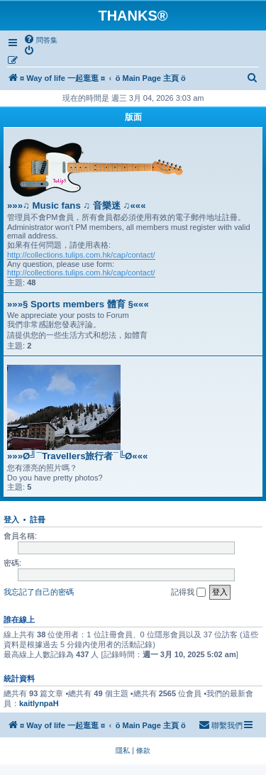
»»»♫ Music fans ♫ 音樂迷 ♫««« (76, 205)
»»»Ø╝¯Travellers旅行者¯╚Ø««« (77, 456)
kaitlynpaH (39, 703)
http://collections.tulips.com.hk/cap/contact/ (81, 255)
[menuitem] (40, 39)
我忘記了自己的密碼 (39, 592)
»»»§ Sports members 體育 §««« (78, 304)
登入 (11, 519)
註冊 (37, 519)
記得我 (188, 593)
